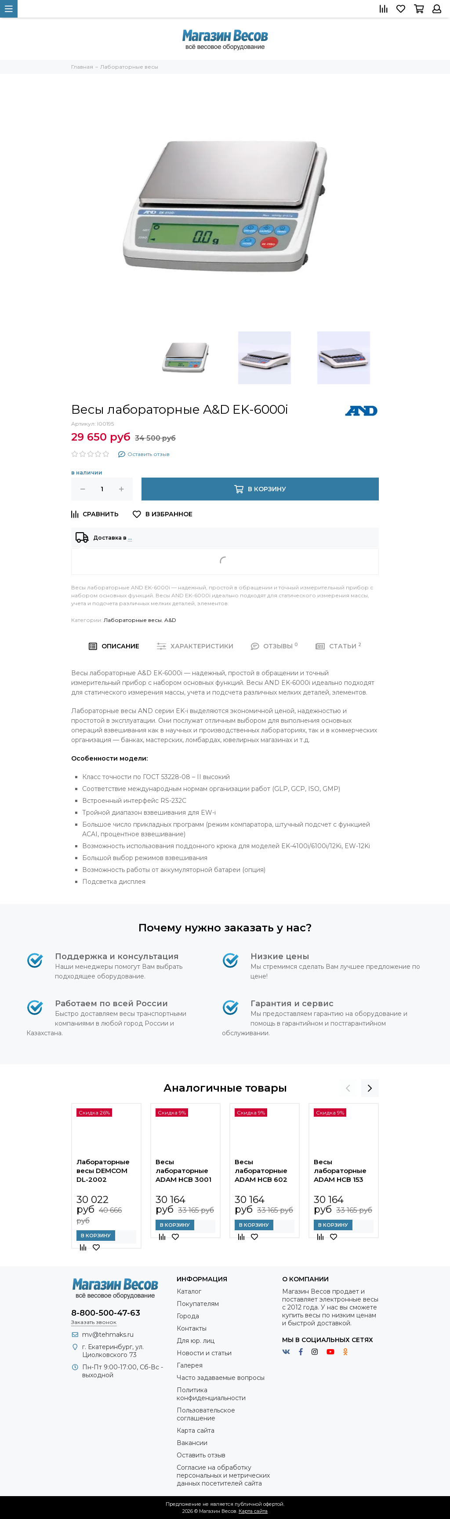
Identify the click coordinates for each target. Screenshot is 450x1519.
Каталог (189, 1291)
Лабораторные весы (133, 620)
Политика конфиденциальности (211, 1394)
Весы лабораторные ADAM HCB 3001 (183, 1171)
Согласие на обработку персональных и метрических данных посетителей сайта (223, 1475)
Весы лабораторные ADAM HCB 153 (340, 1171)
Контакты (192, 1328)
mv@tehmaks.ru (108, 1335)
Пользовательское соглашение (206, 1414)
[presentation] (348, 1088)
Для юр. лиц (195, 1341)
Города (188, 1316)
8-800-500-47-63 (105, 1313)
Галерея (190, 1365)
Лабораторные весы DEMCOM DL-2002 (103, 1171)
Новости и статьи (204, 1353)
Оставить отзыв (201, 1455)
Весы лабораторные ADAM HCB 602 (261, 1171)
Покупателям (198, 1304)
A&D (170, 620)
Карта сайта (195, 1430)
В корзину (96, 1235)
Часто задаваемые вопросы (221, 1378)
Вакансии (192, 1443)
